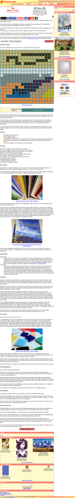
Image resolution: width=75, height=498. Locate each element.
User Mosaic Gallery (63, 2)
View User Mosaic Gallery (27, 480)
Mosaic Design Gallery (28, 3)
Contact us (2, 494)
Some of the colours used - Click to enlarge (27, 200)
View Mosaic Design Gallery (27, 462)
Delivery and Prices (33, 38)
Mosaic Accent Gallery (40, 3)
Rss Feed (72, 1)
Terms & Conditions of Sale (5, 493)
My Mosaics (42, 1)
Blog (66, 1)
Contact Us (71, 2)
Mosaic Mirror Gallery (51, 3)
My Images (48, 1)
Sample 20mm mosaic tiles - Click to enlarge (27, 350)
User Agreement (3, 491)
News (59, 1)
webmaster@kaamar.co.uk (11, 496)
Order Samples (42, 263)
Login (2, 435)
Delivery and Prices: (5, 405)
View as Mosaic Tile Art (8, 6)
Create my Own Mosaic (17, 4)
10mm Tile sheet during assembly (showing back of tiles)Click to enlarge (27, 244)
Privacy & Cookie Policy (5, 492)
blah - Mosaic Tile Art (27, 104)
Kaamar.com (8, 1)
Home (1, 6)
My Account (55, 1)
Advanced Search (27, 488)
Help (63, 1)
